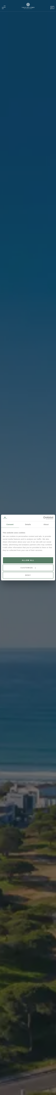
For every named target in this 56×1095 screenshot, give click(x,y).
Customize (28, 568)
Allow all (28, 560)
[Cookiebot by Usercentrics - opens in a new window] (43, 517)
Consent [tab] (9, 524)
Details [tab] (28, 524)
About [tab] (46, 524)
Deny (28, 575)
